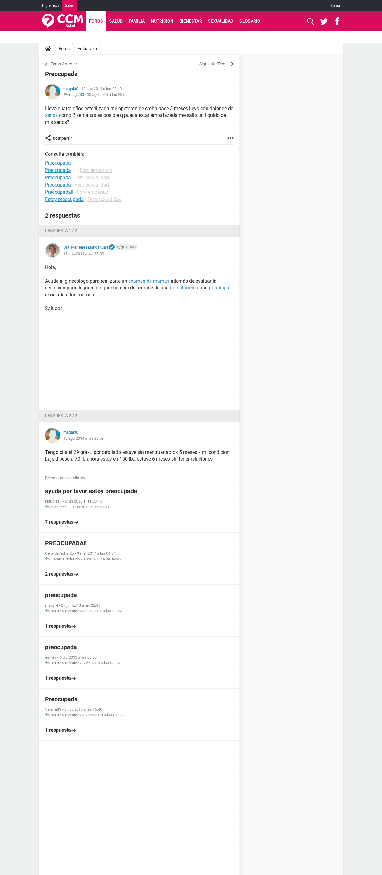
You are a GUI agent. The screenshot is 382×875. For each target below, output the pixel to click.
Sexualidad (220, 21)
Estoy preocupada (64, 199)
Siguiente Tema (213, 63)
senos (51, 115)
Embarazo (87, 48)
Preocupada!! (59, 192)
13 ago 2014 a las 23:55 (83, 253)
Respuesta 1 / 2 (61, 230)
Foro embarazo (96, 170)
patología (219, 288)
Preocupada (58, 170)
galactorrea (182, 288)
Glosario (249, 21)
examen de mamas (148, 281)
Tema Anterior (64, 63)
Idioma (334, 5)
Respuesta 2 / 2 (61, 415)
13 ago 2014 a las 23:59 (107, 94)
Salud (69, 5)
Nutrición (162, 21)
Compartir (62, 138)
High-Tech (50, 5)
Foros (96, 21)
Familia (137, 21)
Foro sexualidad (92, 177)
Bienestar (190, 21)
